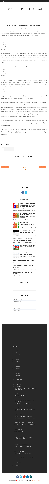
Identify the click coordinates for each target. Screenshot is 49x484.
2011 (17, 377)
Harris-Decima (17, 308)
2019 (17, 359)
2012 (17, 375)
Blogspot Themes (36, 480)
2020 (17, 357)
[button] (5, 1)
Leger (15, 306)
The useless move (19, 395)
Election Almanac (17, 301)
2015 (17, 368)
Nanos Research (17, 310)
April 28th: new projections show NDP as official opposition (27, 224)
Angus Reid (16, 312)
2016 (17, 366)
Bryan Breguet (5, 144)
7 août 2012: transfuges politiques (23, 260)
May (18, 382)
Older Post (42, 166)
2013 (17, 373)
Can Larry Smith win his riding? (23, 403)
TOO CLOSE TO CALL (24, 9)
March (18, 386)
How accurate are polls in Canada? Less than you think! (27, 232)
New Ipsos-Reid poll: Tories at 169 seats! (25, 457)
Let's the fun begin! (20, 431)
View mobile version (24, 167)
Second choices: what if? (21, 444)
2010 (17, 465)
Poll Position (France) (18, 299)
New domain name (19, 397)
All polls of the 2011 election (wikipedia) (21, 303)
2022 (17, 352)
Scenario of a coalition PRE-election (24, 422)
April (18, 384)
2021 (17, 354)
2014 (17, 370)
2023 (17, 350)
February (19, 460)
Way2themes (22, 480)
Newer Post (5, 166)
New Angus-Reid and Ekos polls (23, 446)
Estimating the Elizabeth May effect (24, 416)
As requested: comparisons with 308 (24, 449)
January (19, 462)
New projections (19, 451)
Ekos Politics (16, 315)
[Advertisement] (23, 335)
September (19, 379)
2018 (17, 361)
